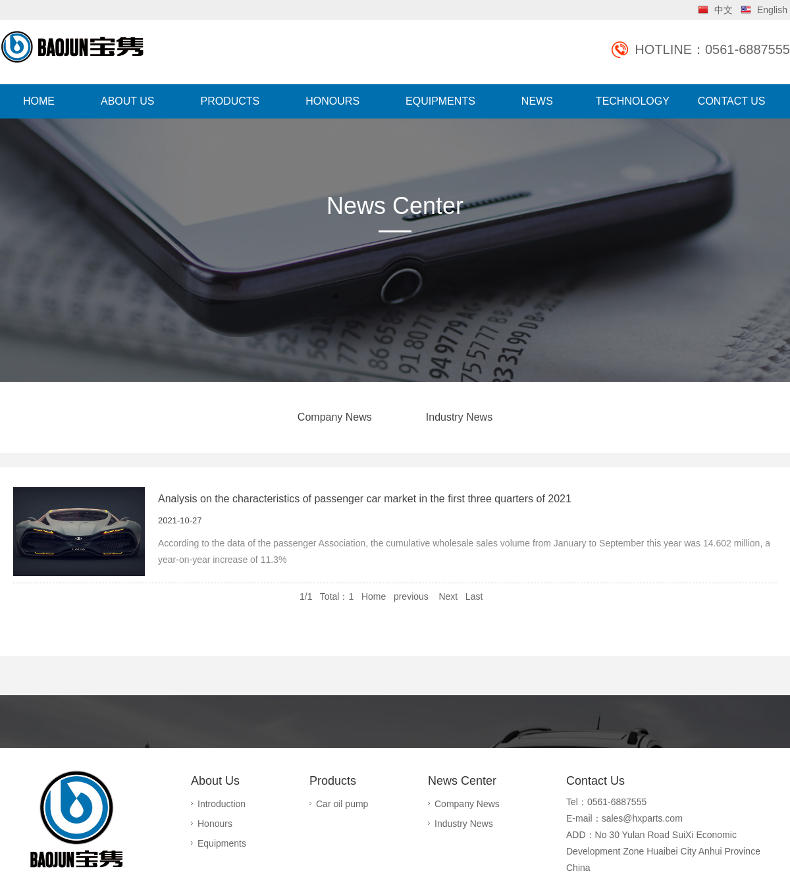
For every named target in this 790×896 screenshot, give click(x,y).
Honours (215, 823)
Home (373, 596)
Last (474, 596)
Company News (335, 417)
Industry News (459, 417)
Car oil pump (342, 804)
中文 (723, 10)
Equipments (222, 843)
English (772, 10)
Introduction (222, 804)
